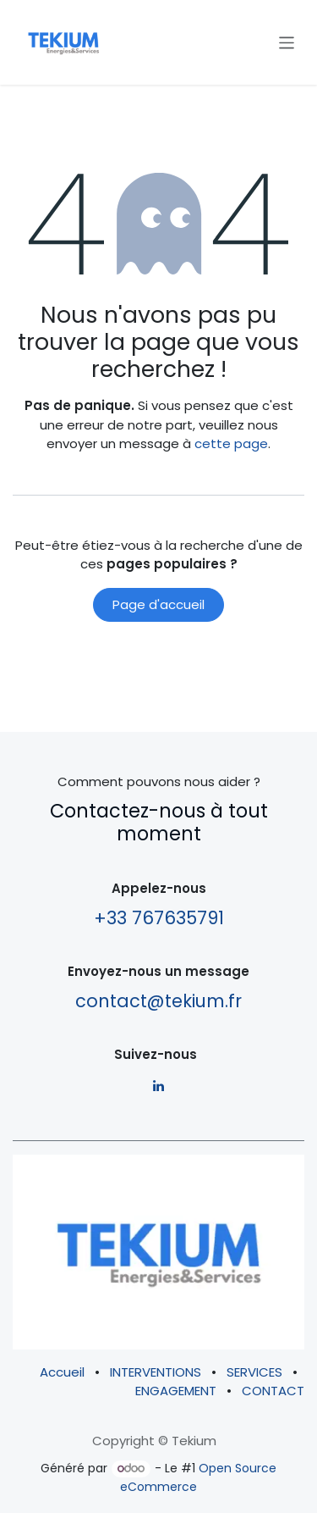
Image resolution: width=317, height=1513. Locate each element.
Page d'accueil (158, 604)
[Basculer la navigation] (287, 42)
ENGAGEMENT (175, 1390)
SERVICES (254, 1372)
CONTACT (273, 1390)
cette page (231, 443)
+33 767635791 (159, 918)
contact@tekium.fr (158, 1001)
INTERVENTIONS (155, 1372)
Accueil (62, 1372)
